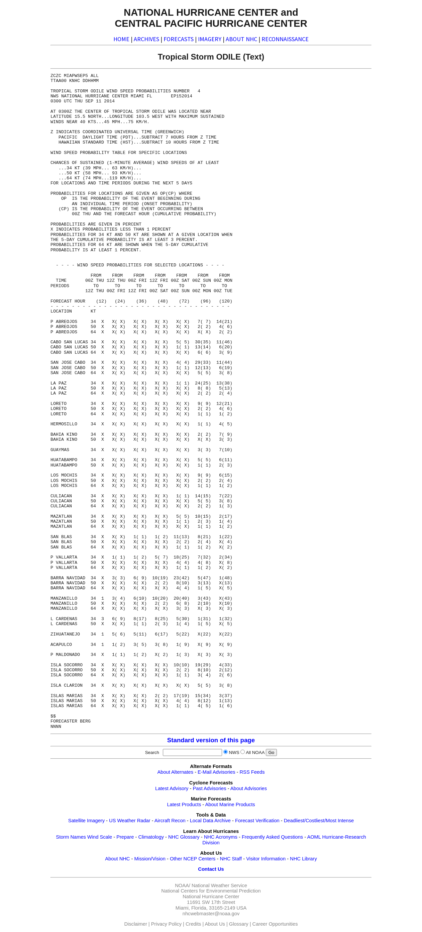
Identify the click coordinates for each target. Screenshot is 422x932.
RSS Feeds (252, 772)
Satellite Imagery (86, 820)
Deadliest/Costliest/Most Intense (319, 820)
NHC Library (303, 858)
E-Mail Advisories (216, 772)
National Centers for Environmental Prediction (210, 891)
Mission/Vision (149, 858)
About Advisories (248, 788)
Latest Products (184, 804)
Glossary (238, 924)
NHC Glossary (184, 837)
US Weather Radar (129, 820)
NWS (234, 752)
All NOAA (255, 752)
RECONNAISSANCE (285, 39)
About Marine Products (230, 804)
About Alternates (175, 772)
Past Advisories (209, 788)
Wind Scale (99, 837)
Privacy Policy (166, 924)
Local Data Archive (210, 820)
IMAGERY (209, 39)
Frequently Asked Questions (272, 837)
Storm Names (71, 837)
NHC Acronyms (220, 837)
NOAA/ (182, 885)
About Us (215, 924)
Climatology (151, 837)
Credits (193, 924)
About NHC (117, 858)
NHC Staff (231, 858)
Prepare (125, 837)
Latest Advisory (171, 788)
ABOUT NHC (241, 39)
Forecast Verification (257, 820)
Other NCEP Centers (193, 858)
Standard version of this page (211, 740)
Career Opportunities (275, 924)
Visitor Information (266, 858)
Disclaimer (135, 924)
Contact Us (211, 869)
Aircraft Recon (170, 820)
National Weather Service (219, 885)
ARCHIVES (146, 39)
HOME (121, 39)
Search (153, 752)
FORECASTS (179, 39)
